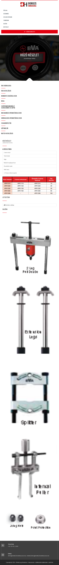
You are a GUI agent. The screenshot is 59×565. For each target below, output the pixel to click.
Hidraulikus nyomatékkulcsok (11, 118)
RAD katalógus (6, 91)
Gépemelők (4, 128)
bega (2, 101)
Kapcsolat (6, 27)
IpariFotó (51, 562)
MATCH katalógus (7, 133)
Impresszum (31, 562)
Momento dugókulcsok (9, 96)
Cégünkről (6, 14)
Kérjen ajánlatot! (29, 32)
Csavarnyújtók (6, 123)
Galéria (5, 23)
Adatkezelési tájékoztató (41, 562)
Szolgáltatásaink (7, 17)
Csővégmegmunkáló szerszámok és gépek (8, 107)
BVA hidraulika (6, 86)
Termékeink (6, 20)
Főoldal (5, 10)
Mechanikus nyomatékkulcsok (11, 113)
